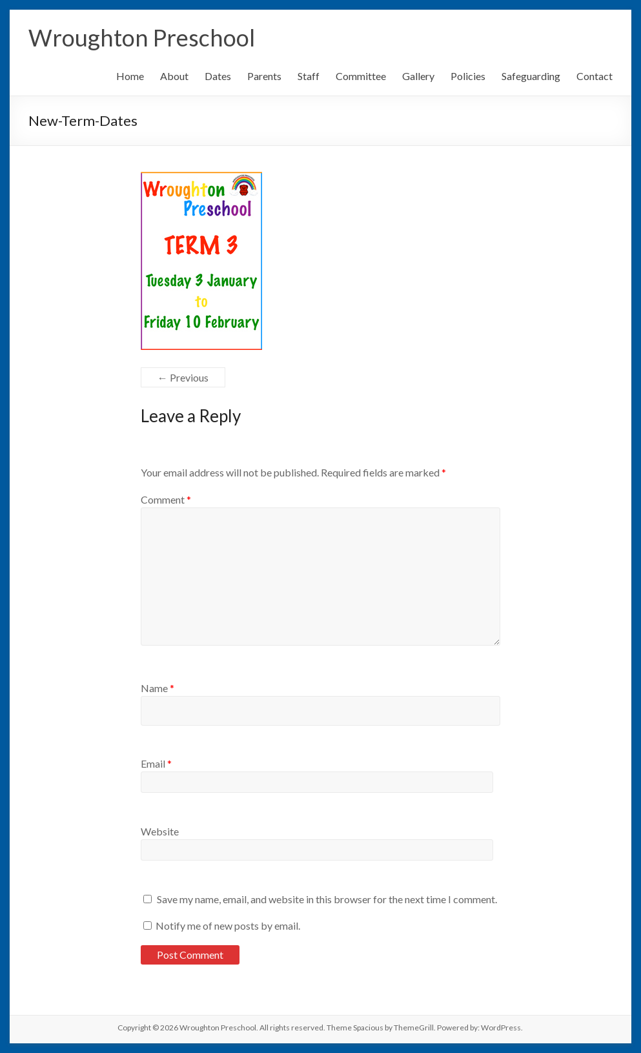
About (174, 76)
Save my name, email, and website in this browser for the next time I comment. (327, 899)
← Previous (183, 377)
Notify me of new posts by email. (228, 925)
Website (160, 831)
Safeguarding (531, 76)
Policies (468, 76)
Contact (594, 76)
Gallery (418, 76)
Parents (264, 76)
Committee (361, 76)
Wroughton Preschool (141, 37)
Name (157, 688)
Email (156, 763)
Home (130, 76)
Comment (166, 499)
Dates (218, 76)
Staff (309, 76)
